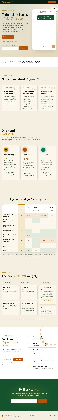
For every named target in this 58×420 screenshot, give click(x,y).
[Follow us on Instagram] (27, 415)
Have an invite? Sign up (10, 41)
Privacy (54, 415)
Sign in (44, 2)
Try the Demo (8, 37)
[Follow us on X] (25, 415)
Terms (50, 415)
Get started (52, 2)
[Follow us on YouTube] (33, 415)
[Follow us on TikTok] (30, 415)
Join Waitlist (23, 48)
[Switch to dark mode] (40, 2)
